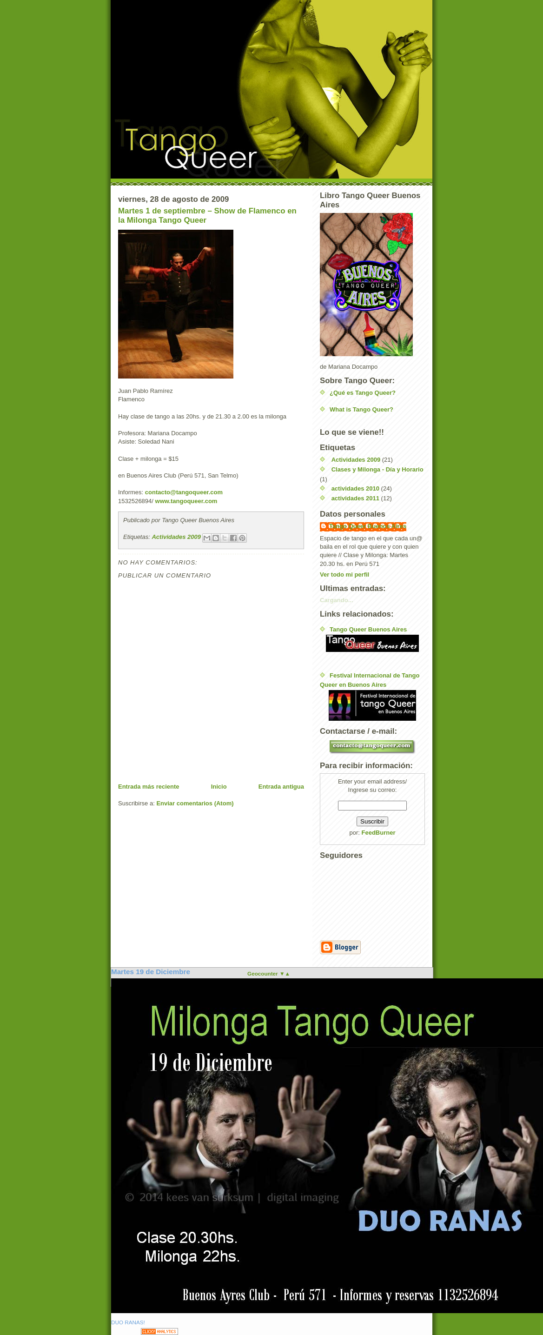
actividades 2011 (355, 498)
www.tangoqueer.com (186, 501)
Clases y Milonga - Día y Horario (377, 469)
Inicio (219, 786)
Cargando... (336, 600)
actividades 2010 (355, 488)
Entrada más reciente (148, 786)
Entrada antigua (281, 786)
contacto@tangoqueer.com (184, 492)
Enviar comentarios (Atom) (194, 803)
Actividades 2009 (176, 536)
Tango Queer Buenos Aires (367, 526)
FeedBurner (379, 832)
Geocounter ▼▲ (268, 973)
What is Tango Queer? (361, 409)
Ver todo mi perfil (344, 574)
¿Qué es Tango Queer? (363, 392)
